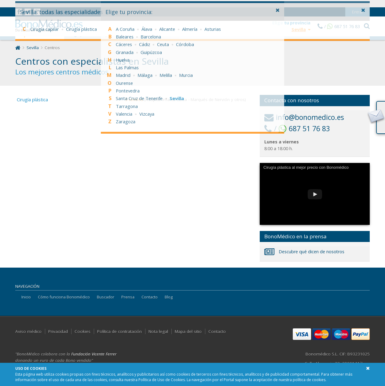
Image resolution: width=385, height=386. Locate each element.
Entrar (357, 4)
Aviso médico (28, 331)
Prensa (127, 297)
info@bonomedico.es (304, 117)
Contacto (149, 297)
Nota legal (158, 331)
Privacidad (58, 331)
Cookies (82, 331)
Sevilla (33, 47)
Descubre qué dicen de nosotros (304, 251)
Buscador (105, 297)
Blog (169, 297)
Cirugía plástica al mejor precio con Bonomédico (306, 167)
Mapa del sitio (188, 331)
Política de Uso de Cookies (161, 379)
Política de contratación (119, 331)
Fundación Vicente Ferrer (93, 354)
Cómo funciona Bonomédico (64, 297)
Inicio (26, 297)
